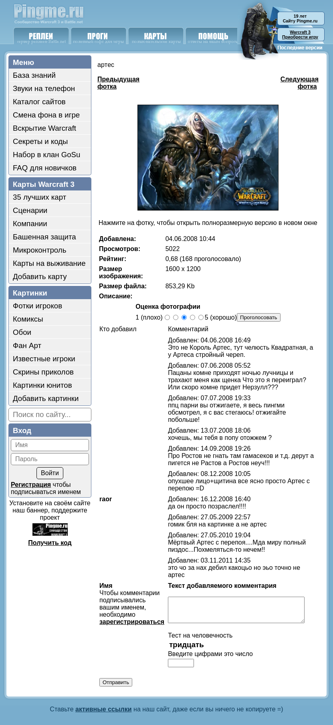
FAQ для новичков (45, 168)
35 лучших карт (39, 197)
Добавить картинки (46, 398)
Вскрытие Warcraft (44, 128)
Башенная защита (44, 237)
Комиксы (28, 319)
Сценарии (30, 210)
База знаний (34, 75)
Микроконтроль (39, 250)
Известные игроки (44, 358)
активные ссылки (103, 699)
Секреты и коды (40, 141)
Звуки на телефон (44, 88)
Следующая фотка (300, 83)
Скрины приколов (43, 372)
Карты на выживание (49, 263)
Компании (30, 223)
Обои (22, 332)
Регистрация (31, 484)
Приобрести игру (300, 34)
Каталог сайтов (39, 101)
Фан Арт (27, 345)
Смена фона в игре (46, 115)
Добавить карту (40, 276)
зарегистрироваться (127, 607)
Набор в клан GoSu (46, 154)
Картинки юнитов (42, 385)
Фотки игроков (37, 306)
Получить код (49, 542)
